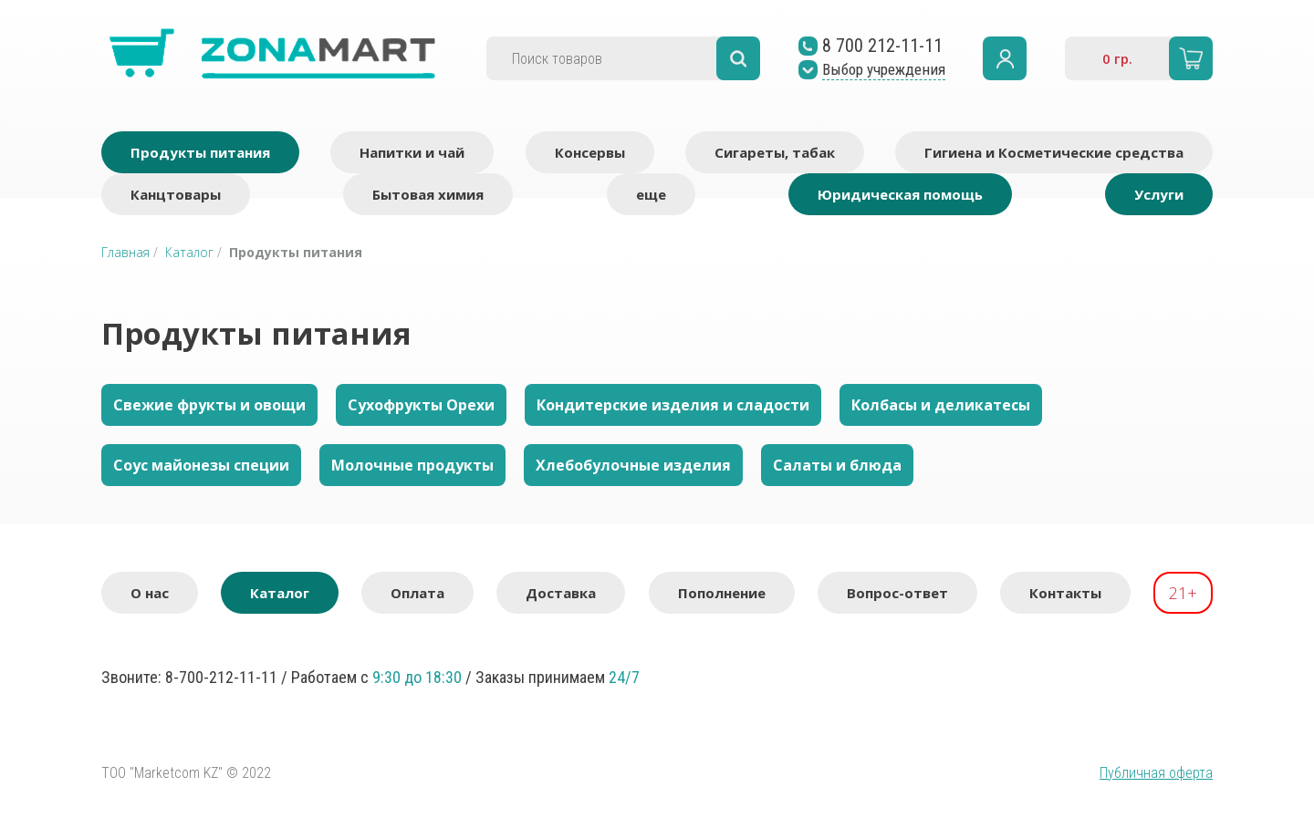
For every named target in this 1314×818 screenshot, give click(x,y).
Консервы (590, 152)
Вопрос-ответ (897, 593)
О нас (149, 593)
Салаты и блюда (837, 465)
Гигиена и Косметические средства (1054, 152)
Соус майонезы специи (201, 465)
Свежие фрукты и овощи (209, 405)
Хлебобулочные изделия (633, 465)
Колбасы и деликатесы (940, 405)
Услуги (1159, 194)
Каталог (189, 252)
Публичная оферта (1156, 773)
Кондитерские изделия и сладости (673, 405)
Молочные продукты (412, 465)
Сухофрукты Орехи (421, 405)
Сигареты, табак (774, 152)
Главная (125, 252)
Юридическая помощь (900, 194)
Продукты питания (200, 152)
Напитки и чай (412, 152)
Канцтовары (175, 194)
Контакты (1065, 593)
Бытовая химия (428, 194)
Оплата (417, 593)
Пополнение (722, 593)
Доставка (561, 593)
